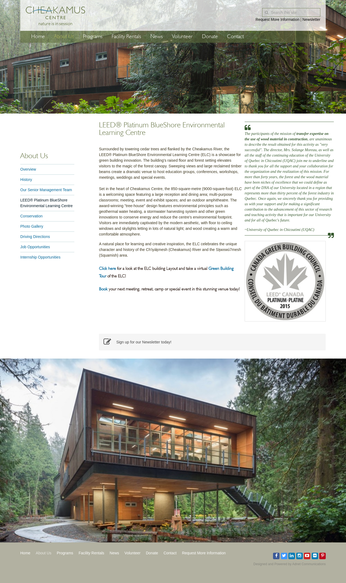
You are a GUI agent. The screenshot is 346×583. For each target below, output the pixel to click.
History (26, 179)
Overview (28, 169)
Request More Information (278, 19)
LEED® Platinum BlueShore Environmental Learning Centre (46, 203)
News (156, 36)
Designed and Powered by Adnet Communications (290, 564)
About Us (64, 36)
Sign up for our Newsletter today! (137, 342)
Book (104, 289)
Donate (210, 36)
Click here (107, 269)
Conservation (31, 216)
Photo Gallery (31, 226)
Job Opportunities (35, 247)
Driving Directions (35, 236)
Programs (92, 36)
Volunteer (182, 36)
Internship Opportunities (40, 257)
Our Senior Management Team (46, 190)
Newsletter (311, 19)
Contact (235, 36)
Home (38, 36)
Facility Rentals (126, 36)
